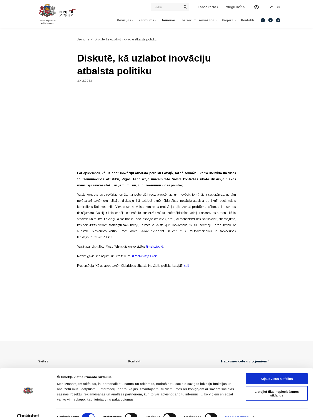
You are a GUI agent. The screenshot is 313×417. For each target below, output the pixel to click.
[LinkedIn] (265, 20)
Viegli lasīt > (231, 7)
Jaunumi (162, 20)
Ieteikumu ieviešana (193, 20)
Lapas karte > (204, 7)
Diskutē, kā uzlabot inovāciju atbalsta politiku (125, 39)
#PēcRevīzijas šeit (144, 256)
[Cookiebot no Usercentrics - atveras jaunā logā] (28, 408)
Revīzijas (118, 20)
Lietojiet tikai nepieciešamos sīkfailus (277, 385)
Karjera (222, 20)
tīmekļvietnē (154, 246)
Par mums (140, 20)
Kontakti (242, 20)
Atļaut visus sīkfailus (276, 370)
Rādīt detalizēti (236, 408)
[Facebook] (257, 20)
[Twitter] (272, 20)
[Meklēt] (166, 7)
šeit (186, 265)
